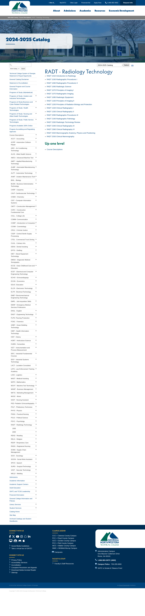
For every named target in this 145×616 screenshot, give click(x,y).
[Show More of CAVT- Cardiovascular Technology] (36, 193)
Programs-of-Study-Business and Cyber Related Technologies (21, 103)
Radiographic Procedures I (62, 79)
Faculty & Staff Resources (64, 564)
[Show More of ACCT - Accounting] (36, 138)
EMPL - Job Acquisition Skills (21, 301)
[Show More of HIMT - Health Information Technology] (36, 331)
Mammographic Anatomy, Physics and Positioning (71, 133)
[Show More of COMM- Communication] (36, 219)
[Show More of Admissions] (36, 477)
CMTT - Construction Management (23, 206)
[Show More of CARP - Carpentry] (36, 189)
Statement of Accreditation (19, 83)
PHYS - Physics (16, 411)
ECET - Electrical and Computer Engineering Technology (22, 273)
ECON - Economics (18, 281)
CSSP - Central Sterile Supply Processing (21, 235)
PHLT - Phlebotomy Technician (21, 407)
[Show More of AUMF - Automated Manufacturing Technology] (36, 167)
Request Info (128, 3)
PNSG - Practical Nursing (20, 414)
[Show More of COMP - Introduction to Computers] (36, 223)
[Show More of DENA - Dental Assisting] (36, 246)
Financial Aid (85, 3)
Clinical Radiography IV (61, 129)
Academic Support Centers (19, 484)
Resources (100, 10)
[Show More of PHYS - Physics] (36, 410)
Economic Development (121, 10)
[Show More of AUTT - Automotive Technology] (36, 173)
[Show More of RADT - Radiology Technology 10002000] (36, 424)
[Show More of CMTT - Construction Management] (36, 206)
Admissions (70, 10)
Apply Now (97, 3)
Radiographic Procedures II (62, 83)
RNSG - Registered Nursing (20, 446)
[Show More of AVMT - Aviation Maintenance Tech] (36, 176)
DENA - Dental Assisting (19, 247)
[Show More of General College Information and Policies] (36, 498)
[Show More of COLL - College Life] (36, 216)
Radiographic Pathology (61, 119)
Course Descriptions (25, 17)
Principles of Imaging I (60, 90)
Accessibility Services (19, 562)
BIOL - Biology (16, 180)
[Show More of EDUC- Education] (36, 284)
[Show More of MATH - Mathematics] (36, 382)
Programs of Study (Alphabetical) (21, 92)
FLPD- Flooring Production (20, 318)
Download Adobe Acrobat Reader (23, 570)
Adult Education (15, 488)
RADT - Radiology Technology (21, 425)
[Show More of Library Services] (36, 504)
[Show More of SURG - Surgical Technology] (36, 466)
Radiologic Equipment (60, 97)
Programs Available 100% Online (21, 126)
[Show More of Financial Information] (36, 495)
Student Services (15, 508)
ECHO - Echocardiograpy (20, 278)
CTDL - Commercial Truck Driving (22, 240)
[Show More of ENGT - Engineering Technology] (36, 314)
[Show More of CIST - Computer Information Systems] (36, 200)
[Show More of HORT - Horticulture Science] (36, 340)
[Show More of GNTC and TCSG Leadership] (36, 491)
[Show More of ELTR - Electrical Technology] (36, 291)
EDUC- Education (17, 285)
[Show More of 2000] (36, 432)
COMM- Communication (19, 219)
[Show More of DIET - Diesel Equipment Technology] (36, 254)
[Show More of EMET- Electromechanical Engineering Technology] (36, 295)
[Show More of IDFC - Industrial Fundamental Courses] (36, 353)
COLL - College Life (18, 216)
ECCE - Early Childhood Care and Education (23, 267)
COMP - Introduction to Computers (23, 223)
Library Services (15, 504)
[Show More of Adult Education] (36, 487)
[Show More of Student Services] (36, 508)
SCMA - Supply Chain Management (18, 451)
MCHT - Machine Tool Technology (22, 386)
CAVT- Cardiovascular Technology (23, 193)
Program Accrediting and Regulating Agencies (22, 130)
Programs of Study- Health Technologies (19, 109)
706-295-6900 (116, 564)
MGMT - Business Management (22, 389)
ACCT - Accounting (17, 139)
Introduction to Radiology (61, 76)
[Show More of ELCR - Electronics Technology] (36, 288)
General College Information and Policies (21, 500)
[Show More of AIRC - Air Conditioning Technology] (36, 148)
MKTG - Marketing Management (22, 393)
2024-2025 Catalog (13, 17)
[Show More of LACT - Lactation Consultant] (36, 365)
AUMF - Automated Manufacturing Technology (23, 168)
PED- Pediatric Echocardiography (22, 403)
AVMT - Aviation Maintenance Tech (23, 177)
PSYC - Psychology (18, 421)
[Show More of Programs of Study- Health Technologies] (36, 108)
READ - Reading (17, 436)
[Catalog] (110, 65)
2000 (14, 432)
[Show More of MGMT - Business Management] (36, 389)
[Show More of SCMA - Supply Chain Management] (36, 449)
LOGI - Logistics (16, 375)
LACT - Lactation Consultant (21, 365)
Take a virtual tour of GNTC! (21, 548)
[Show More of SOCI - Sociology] (36, 455)
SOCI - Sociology (17, 456)
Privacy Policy (16, 560)
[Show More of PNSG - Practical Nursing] (36, 414)
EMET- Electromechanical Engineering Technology (20, 297)
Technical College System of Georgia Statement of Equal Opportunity (22, 75)
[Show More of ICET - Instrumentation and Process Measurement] (36, 347)
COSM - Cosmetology (18, 226)
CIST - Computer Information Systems (21, 202)
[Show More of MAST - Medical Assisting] (36, 378)
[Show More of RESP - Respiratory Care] (36, 442)
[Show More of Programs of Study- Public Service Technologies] (36, 119)
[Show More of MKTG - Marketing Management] (36, 392)
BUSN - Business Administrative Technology (22, 185)
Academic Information (17, 481)
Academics (85, 10)
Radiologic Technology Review (63, 122)
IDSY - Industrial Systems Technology (20, 361)
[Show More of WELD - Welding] (36, 473)
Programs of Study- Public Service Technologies (21, 121)
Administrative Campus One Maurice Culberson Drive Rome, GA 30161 (109, 553)
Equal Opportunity (124, 585)
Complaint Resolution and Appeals (24, 567)
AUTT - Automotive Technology (22, 173)
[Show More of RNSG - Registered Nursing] (36, 446)
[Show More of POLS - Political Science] (36, 417)
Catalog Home (15, 512)
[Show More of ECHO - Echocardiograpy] (36, 277)
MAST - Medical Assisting (20, 378)
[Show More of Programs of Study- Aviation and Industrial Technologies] (36, 96)
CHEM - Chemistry (17, 197)
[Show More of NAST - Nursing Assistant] (36, 400)
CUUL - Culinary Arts (18, 243)
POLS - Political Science (19, 418)
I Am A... (52, 3)
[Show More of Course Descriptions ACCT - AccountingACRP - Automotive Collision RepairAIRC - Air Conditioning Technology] (36, 135)
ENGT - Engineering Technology (22, 314)
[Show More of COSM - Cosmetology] (36, 226)
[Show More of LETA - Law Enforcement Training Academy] (36, 369)
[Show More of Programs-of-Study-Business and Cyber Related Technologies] (36, 102)
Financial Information (17, 495)
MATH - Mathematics (18, 382)
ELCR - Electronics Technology (22, 288)
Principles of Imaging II (60, 101)
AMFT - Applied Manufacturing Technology (21, 162)
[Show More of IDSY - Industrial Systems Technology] (36, 359)
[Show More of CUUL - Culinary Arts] (36, 243)
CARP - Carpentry (17, 190)
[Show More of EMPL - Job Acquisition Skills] (36, 301)
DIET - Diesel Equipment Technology (19, 255)
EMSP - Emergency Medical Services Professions (21, 306)
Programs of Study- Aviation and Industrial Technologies (21, 97)
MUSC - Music (16, 396)
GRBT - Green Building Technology (19, 326)
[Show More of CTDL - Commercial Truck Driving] (36, 239)
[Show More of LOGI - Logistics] (36, 375)
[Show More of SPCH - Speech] (36, 463)
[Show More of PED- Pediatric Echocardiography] (36, 403)
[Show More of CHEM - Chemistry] (36, 197)
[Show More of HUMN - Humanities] (36, 344)
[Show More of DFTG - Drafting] (36, 250)
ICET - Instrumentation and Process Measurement (20, 349)
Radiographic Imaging (60, 94)
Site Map (13, 515)
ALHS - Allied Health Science (21, 154)
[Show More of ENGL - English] (36, 310)
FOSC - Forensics (17, 321)
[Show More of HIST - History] (36, 337)
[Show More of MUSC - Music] (36, 396)
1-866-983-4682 (111, 3)
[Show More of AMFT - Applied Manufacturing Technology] (36, 161)
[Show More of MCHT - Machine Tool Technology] (36, 385)
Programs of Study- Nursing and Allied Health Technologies (21, 115)
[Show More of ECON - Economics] (36, 281)
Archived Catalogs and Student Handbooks (20, 520)
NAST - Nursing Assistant (20, 400)
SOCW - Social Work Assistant (21, 459)
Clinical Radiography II (60, 112)
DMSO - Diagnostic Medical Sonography (20, 261)
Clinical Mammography (60, 136)
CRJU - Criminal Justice (19, 230)
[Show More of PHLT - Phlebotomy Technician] (36, 407)
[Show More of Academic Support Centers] (36, 484)
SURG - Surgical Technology (21, 466)
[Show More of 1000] (36, 428)
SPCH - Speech (16, 463)
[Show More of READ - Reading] (36, 435)
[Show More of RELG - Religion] (36, 439)
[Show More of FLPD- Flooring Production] (36, 318)
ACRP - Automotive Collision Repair (21, 143)
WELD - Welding (16, 473)
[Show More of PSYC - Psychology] (36, 421)
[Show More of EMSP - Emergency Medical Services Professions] (36, 305)
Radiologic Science (59, 87)
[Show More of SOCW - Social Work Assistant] (36, 459)
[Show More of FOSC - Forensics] (36, 321)
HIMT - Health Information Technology (20, 332)
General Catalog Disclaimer (19, 79)
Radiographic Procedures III (62, 115)
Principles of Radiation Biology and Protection (69, 104)
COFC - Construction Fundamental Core (18, 211)
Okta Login (73, 3)
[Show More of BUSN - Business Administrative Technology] (36, 183)
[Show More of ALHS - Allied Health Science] (36, 154)
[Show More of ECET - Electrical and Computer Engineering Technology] (36, 271)
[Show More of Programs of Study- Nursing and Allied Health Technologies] (36, 113)
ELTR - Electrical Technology (21, 292)
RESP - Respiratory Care (19, 443)
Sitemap (14, 572)
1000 (14, 428)
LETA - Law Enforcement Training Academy (22, 370)
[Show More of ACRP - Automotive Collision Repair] (36, 142)
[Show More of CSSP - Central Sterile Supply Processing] (36, 233)
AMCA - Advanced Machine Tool (22, 158)
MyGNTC (63, 3)
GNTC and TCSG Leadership (20, 491)
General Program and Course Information (20, 88)
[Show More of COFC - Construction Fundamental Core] (36, 210)
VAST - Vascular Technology (21, 470)
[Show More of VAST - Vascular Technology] (36, 470)
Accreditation (16, 565)
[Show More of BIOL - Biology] (36, 180)
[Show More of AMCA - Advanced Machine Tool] (36, 157)
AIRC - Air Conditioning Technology (19, 149)
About (56, 10)
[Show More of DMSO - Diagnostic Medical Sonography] (36, 259)
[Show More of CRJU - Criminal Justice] (36, 230)
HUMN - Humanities (18, 344)
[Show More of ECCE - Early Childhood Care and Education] (36, 265)
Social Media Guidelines (20, 546)
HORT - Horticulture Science (21, 340)
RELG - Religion (16, 439)
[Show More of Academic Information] (36, 480)
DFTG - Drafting (16, 250)
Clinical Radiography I (60, 108)
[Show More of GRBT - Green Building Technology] (36, 325)
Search (23, 68)
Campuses (59, 552)
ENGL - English (16, 311)
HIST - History (16, 337)
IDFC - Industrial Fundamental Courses (21, 355)
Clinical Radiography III (60, 126)
